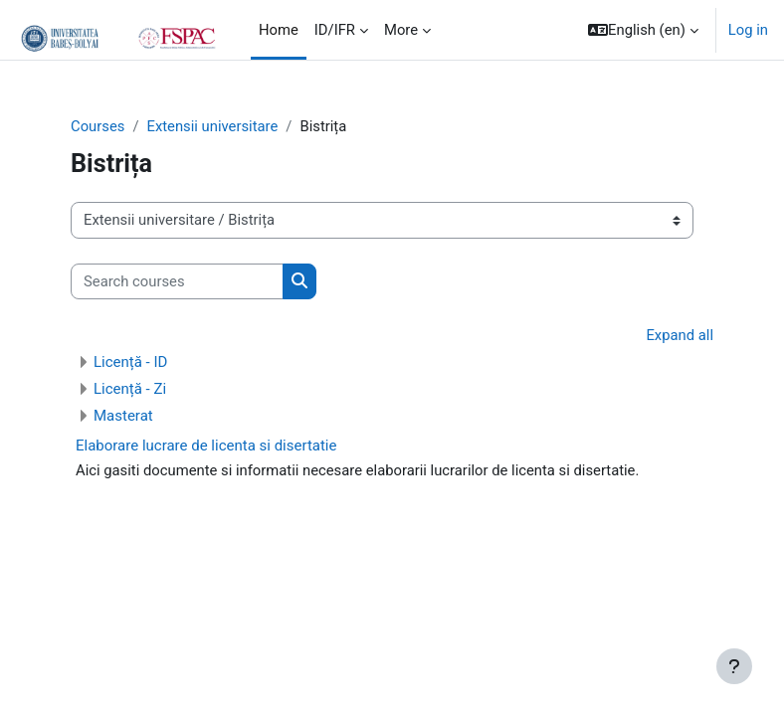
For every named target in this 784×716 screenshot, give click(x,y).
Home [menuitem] (278, 30)
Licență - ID (130, 362)
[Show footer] (734, 666)
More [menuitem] (401, 30)
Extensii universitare (212, 126)
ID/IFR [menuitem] (334, 30)
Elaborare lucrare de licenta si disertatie (206, 445)
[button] (643, 30)
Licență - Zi (130, 389)
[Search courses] (177, 281)
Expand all (679, 335)
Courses (97, 126)
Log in (748, 30)
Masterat (123, 416)
